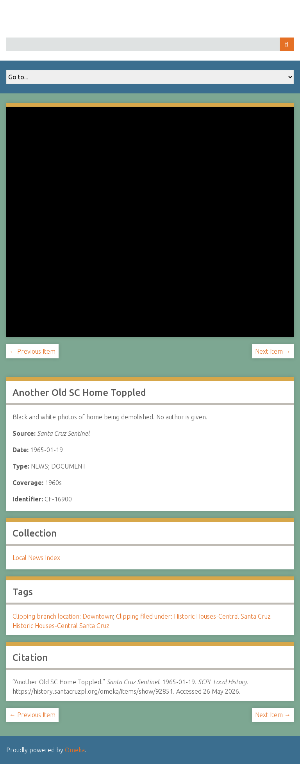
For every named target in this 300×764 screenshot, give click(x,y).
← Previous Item (32, 351)
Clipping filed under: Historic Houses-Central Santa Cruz (193, 616)
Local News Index (36, 557)
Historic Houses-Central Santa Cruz (60, 625)
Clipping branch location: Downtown (62, 616)
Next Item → (273, 351)
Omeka (75, 749)
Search (287, 44)
